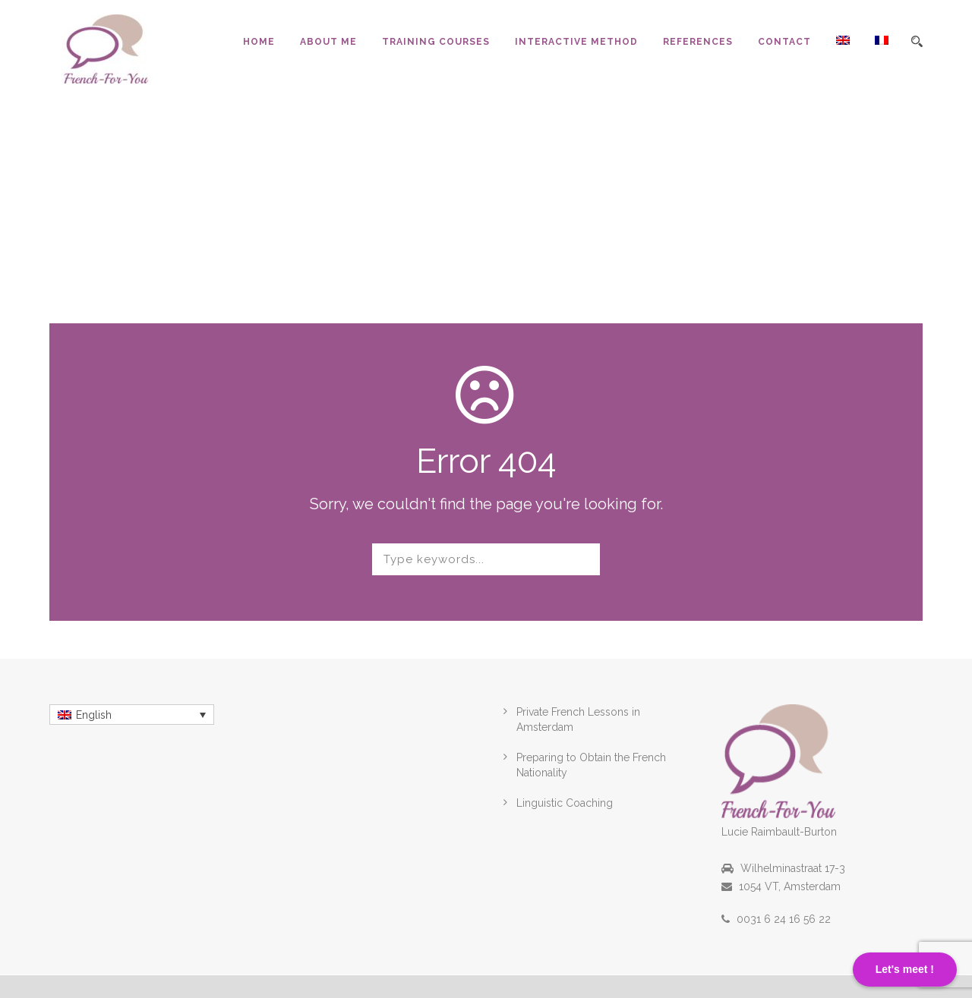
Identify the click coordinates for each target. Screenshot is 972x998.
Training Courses (436, 41)
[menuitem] (830, 58)
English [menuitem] (94, 715)
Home (259, 41)
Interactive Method (576, 41)
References (698, 41)
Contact (784, 41)
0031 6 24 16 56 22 (784, 919)
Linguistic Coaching (564, 803)
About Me (328, 41)
